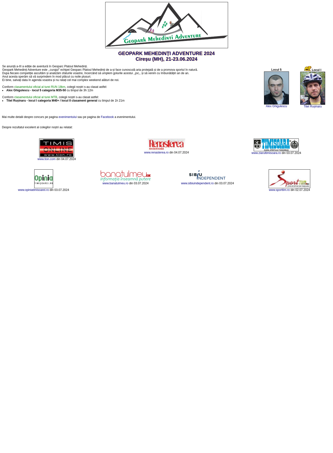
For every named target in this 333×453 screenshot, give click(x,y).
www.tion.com (46, 159)
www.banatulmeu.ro (115, 183)
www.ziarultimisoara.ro (266, 153)
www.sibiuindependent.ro (197, 183)
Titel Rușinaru (313, 106)
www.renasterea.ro (156, 152)
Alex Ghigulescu (276, 106)
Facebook (107, 117)
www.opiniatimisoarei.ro (33, 190)
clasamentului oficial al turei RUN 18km (39, 87)
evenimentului (67, 117)
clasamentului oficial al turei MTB (35, 97)
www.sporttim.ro (279, 190)
